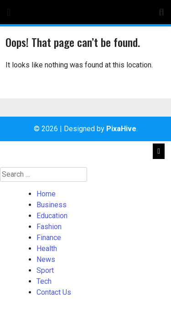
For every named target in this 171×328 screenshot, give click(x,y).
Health (46, 248)
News (45, 259)
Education (51, 215)
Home (46, 194)
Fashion (49, 226)
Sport (45, 270)
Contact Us (53, 292)
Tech (44, 281)
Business (51, 204)
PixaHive (121, 128)
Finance (48, 237)
